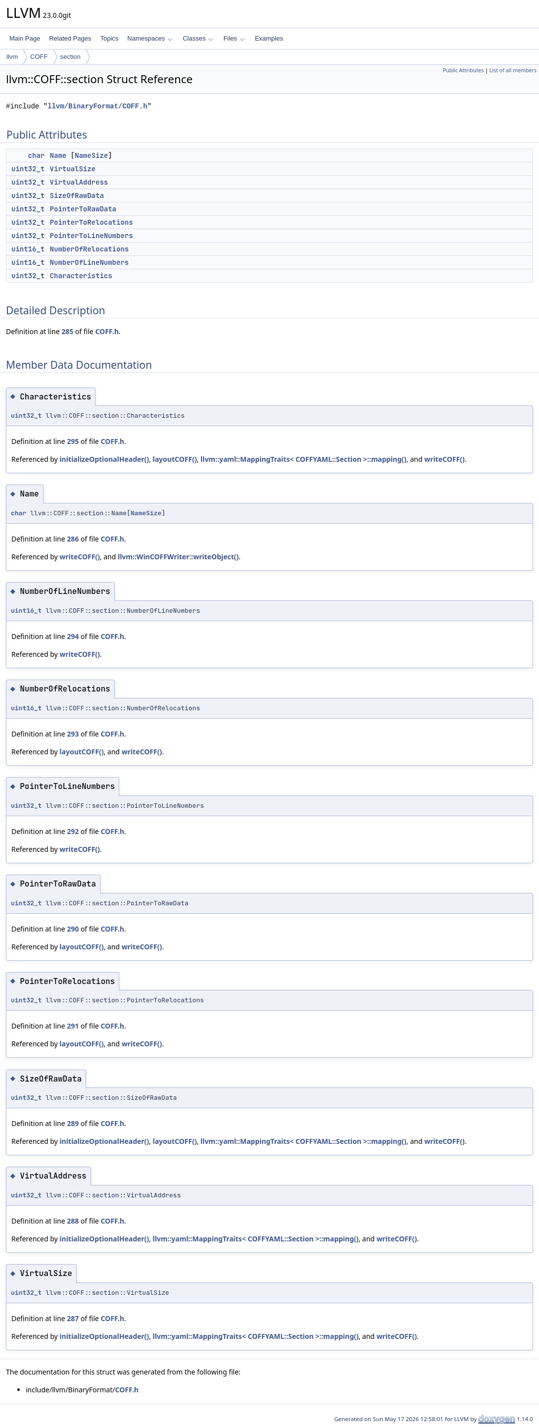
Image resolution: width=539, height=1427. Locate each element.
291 (73, 1026)
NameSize (91, 155)
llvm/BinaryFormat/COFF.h (97, 106)
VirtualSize (73, 168)
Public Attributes (463, 70)
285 (67, 331)
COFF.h (106, 331)
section (70, 56)
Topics (109, 38)
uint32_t (28, 168)
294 (73, 636)
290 (73, 929)
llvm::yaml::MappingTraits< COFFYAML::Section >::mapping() (303, 459)
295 (73, 441)
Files (234, 38)
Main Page (24, 38)
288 (73, 1221)
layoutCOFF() (175, 459)
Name (58, 155)
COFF (39, 56)
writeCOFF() (444, 459)
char (36, 155)
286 (73, 538)
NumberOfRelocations (89, 249)
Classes (198, 38)
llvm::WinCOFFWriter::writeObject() (178, 556)
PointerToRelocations (91, 222)
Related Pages (70, 38)
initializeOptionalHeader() (104, 459)
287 (73, 1318)
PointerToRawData (83, 208)
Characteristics (81, 275)
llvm (12, 56)
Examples (269, 38)
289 (73, 1123)
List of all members (513, 70)
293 (73, 733)
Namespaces (149, 38)
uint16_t (28, 249)
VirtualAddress (79, 182)
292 (73, 831)
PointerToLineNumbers (91, 235)
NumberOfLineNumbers (89, 262)
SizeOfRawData (77, 195)
